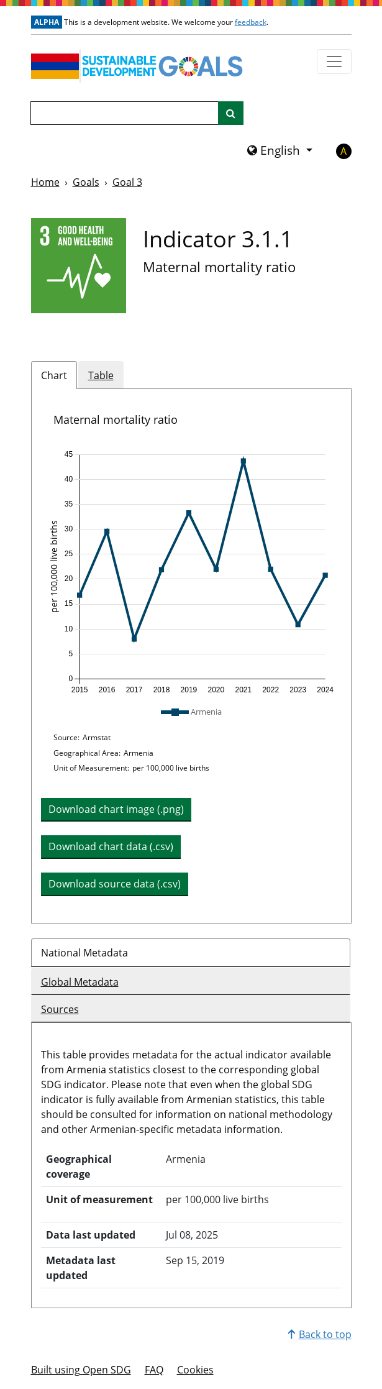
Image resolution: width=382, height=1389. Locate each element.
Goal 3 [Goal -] (127, 182)
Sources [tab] (60, 1009)
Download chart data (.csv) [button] (110, 846)
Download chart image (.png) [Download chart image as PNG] (116, 809)
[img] (191, 572)
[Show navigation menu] (334, 61)
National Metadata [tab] (84, 953)
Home (45, 182)
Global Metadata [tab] (80, 982)
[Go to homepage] (139, 66)
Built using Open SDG (81, 1370)
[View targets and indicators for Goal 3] (78, 265)
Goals (86, 182)
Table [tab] (101, 375)
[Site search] (230, 113)
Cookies (195, 1370)
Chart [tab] (54, 375)
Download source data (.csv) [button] (114, 884)
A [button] (343, 151)
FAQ (154, 1370)
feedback (250, 22)
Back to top (320, 1334)
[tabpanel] (191, 655)
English (275, 150)
